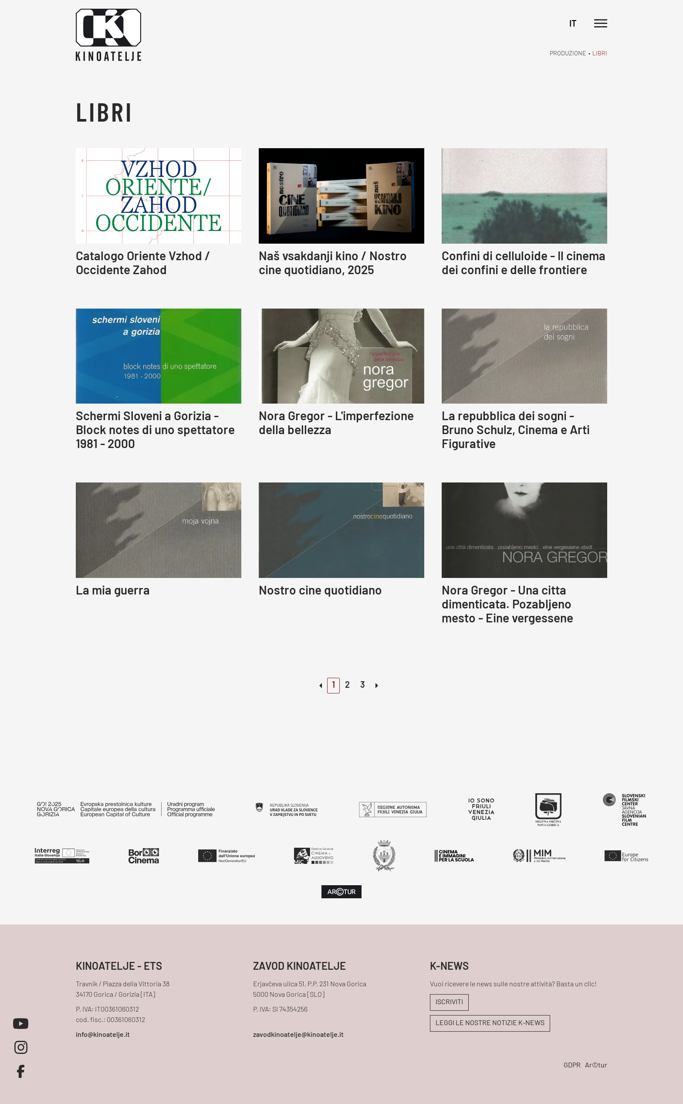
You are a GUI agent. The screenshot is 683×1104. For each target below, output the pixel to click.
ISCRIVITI (449, 1002)
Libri (599, 54)
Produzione (568, 54)
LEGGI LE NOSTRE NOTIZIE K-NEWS (490, 1023)
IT (573, 24)
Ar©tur (596, 1065)
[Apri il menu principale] (600, 23)
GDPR (572, 1065)
